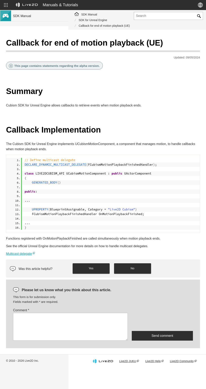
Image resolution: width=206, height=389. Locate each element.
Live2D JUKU (137, 377)
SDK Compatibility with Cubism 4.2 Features (35, 114)
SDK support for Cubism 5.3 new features (39, 50)
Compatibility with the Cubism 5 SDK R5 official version (38, 87)
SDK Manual (89, 14)
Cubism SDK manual (26, 44)
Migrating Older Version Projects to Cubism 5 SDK (35, 125)
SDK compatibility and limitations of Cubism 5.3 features (35, 97)
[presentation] (162, 338)
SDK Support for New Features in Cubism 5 (39, 59)
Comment (89, 327)
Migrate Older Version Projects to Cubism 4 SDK (39, 136)
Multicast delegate (87, 270)
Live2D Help (159, 377)
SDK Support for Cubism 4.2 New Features (34, 76)
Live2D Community (181, 379)
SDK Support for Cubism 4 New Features (39, 67)
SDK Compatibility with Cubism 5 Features (39, 106)
